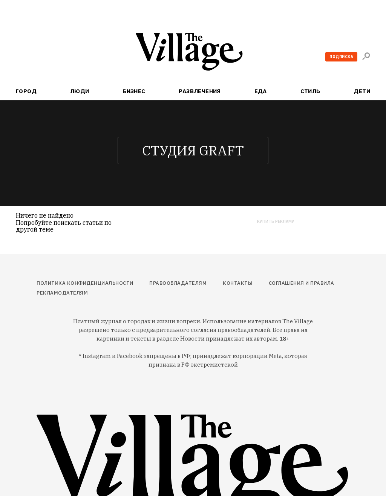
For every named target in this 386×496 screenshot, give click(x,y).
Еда (260, 91)
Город (26, 91)
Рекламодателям (62, 293)
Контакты (238, 283)
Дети (362, 91)
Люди (79, 91)
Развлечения (200, 91)
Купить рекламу (275, 222)
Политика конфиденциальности (85, 283)
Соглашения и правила (301, 283)
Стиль (310, 91)
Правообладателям (178, 283)
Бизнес (134, 91)
